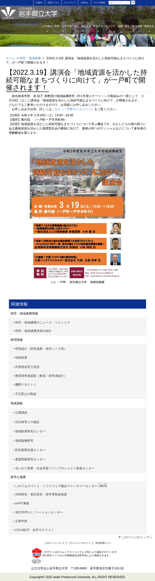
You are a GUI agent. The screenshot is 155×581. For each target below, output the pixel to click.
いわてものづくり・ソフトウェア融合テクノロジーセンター (61, 485)
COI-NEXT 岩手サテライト (34, 530)
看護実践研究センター (30, 459)
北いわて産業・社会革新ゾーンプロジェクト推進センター (54, 468)
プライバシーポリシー (79, 543)
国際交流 (149, 28)
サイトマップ (70, 3)
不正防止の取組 (25, 394)
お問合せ (84, 3)
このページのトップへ (137, 537)
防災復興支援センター (30, 450)
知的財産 (21, 357)
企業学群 (21, 521)
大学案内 (47, 28)
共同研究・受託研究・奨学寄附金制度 (41, 494)
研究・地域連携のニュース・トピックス (42, 322)
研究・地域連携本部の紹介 (33, 330)
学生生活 (98, 28)
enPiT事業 (22, 503)
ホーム (10, 58)
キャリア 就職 (114, 28)
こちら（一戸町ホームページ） (73, 109)
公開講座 (21, 412)
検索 (133, 2)
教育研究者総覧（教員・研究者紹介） (41, 375)
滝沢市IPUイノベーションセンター (39, 512)
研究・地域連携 (133, 28)
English (39, 3)
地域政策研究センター (30, 431)
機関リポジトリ (25, 384)
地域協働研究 (24, 440)
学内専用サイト (103, 543)
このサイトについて (54, 543)
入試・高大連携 (82, 28)
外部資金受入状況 (27, 366)
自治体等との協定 (27, 422)
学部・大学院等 (63, 28)
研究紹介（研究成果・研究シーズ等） (41, 348)
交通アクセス (53, 3)
